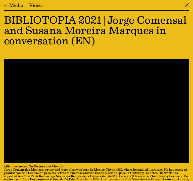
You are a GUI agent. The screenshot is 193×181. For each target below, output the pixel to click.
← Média (13, 6)
